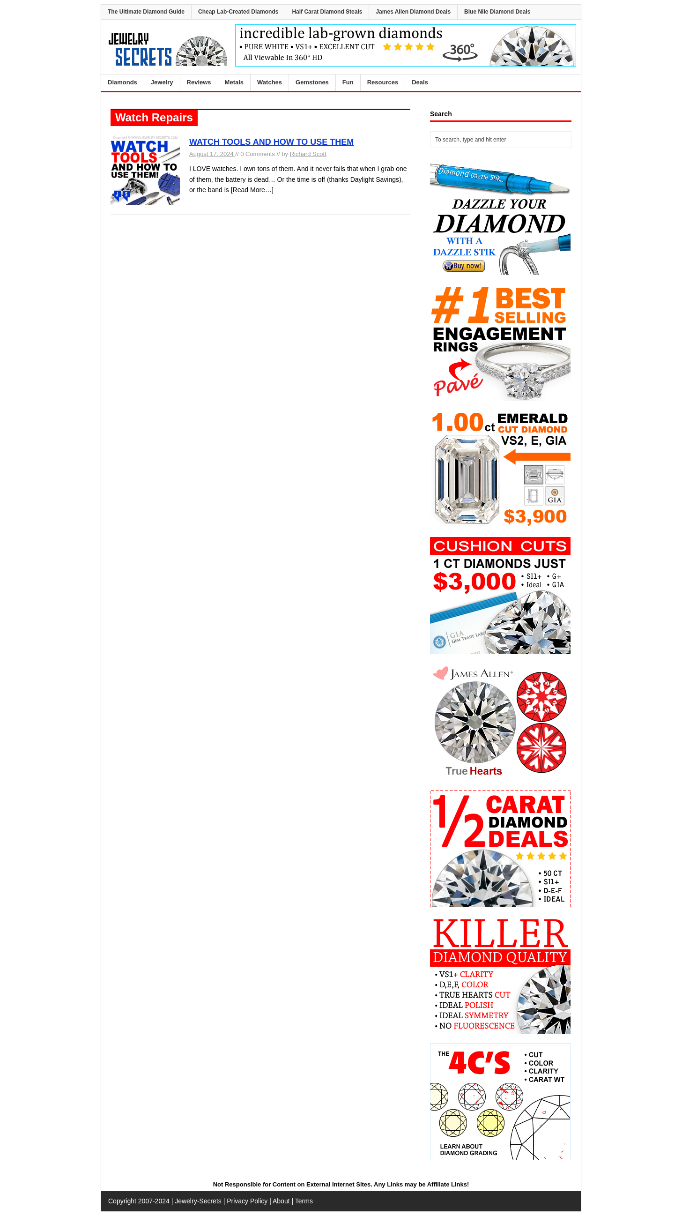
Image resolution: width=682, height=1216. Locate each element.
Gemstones (312, 82)
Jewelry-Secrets (198, 1201)
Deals (420, 82)
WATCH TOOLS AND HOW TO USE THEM (271, 142)
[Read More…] (252, 190)
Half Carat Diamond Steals (327, 11)
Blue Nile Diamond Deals (497, 11)
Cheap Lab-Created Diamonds (238, 11)
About (281, 1201)
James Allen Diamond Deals (413, 11)
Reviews (199, 82)
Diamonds (122, 82)
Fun (348, 82)
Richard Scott (308, 153)
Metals (234, 82)
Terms (304, 1201)
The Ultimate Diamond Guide (146, 11)
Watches (269, 82)
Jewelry (162, 82)
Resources (382, 82)
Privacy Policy (247, 1201)
